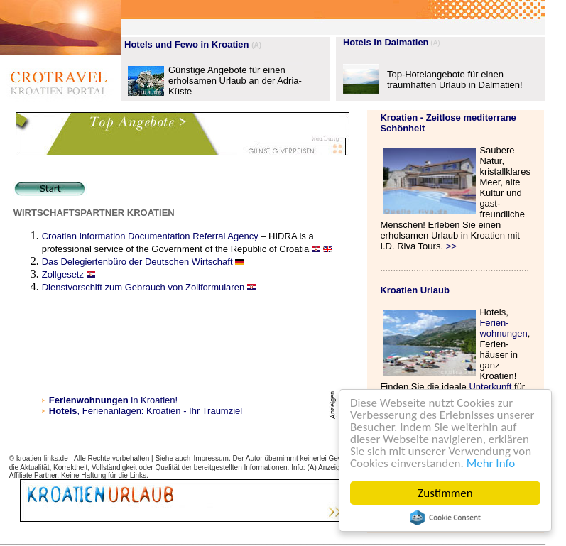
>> (451, 246)
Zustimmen (445, 493)
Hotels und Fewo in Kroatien (186, 44)
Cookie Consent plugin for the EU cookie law (445, 517)
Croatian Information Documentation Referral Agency (150, 236)
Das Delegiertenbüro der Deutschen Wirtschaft (138, 261)
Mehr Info (491, 463)
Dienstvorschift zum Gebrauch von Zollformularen (143, 287)
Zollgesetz (63, 274)
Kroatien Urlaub (415, 290)
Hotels (63, 410)
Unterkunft (490, 386)
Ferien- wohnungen (503, 328)
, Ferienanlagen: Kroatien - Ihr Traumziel (160, 410)
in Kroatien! (113, 400)
